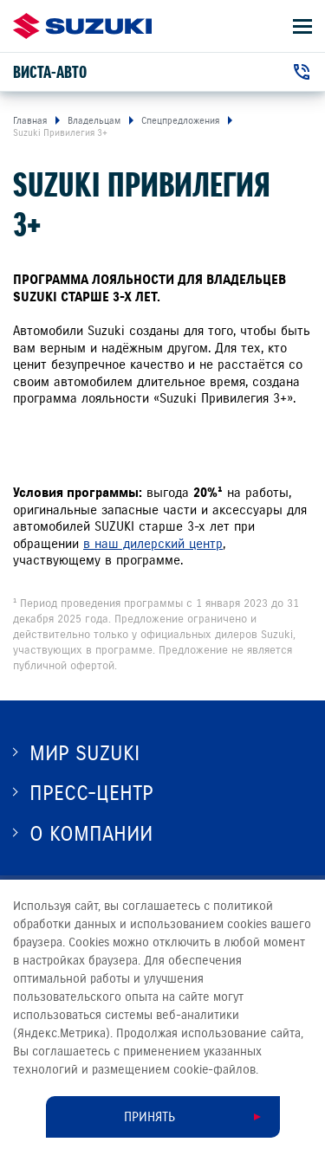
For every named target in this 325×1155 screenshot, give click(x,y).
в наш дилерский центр (153, 544)
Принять (149, 1117)
